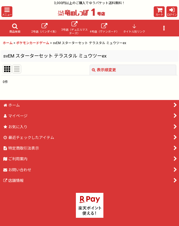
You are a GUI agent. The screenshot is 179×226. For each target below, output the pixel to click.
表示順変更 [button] (104, 70)
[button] (6, 11)
